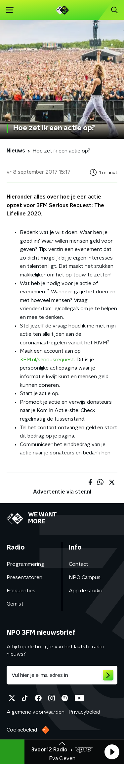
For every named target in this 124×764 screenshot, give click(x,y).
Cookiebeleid (22, 730)
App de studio (86, 590)
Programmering (25, 564)
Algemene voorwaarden (35, 712)
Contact (78, 564)
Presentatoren (24, 577)
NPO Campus (85, 577)
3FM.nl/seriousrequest (47, 359)
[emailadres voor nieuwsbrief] (62, 675)
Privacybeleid (84, 712)
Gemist (15, 604)
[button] (111, 751)
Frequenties (21, 590)
